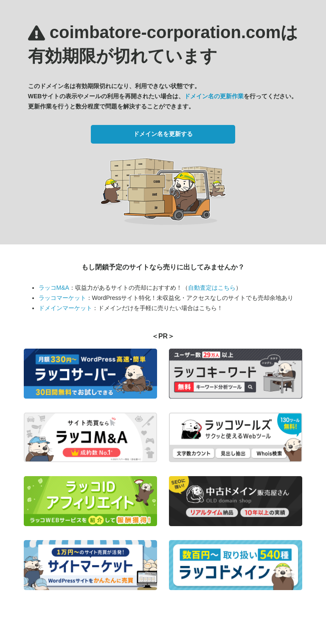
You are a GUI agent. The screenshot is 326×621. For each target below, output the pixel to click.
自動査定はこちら (212, 287)
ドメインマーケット (65, 308)
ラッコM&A (54, 287)
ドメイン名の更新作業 (214, 96)
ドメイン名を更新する (163, 133)
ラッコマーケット (62, 297)
